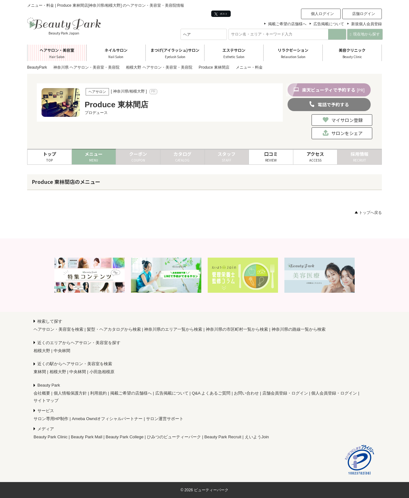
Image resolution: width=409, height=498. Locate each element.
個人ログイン (322, 13)
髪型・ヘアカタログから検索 (114, 329)
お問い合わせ (246, 393)
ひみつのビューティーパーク (174, 436)
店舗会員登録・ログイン (285, 393)
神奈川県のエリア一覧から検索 (173, 329)
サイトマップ (46, 400)
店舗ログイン (363, 13)
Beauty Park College (125, 436)
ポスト (221, 14)
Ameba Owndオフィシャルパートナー (107, 418)
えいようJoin (257, 436)
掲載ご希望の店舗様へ (287, 24)
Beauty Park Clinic (50, 436)
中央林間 (62, 350)
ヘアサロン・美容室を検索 (58, 329)
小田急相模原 (101, 371)
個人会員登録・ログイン (334, 393)
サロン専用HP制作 (51, 418)
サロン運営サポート (164, 418)
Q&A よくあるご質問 (211, 393)
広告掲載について (328, 24)
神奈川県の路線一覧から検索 (299, 329)
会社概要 (42, 393)
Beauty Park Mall (86, 436)
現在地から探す (365, 34)
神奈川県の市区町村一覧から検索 (237, 329)
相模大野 (42, 350)
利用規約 (98, 393)
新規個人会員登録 (366, 24)
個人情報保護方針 (70, 393)
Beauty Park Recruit (223, 436)
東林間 (40, 371)
